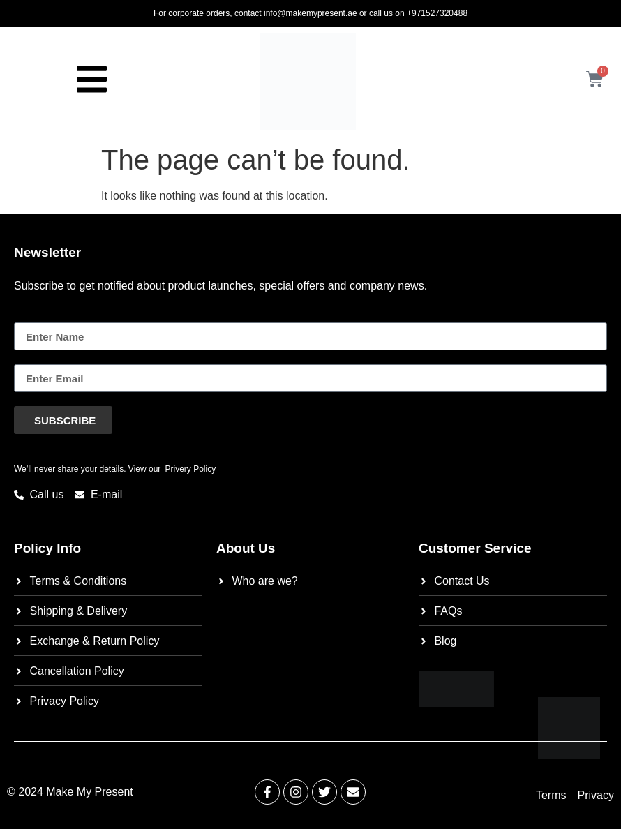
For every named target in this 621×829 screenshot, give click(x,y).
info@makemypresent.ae (310, 13)
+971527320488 (437, 13)
